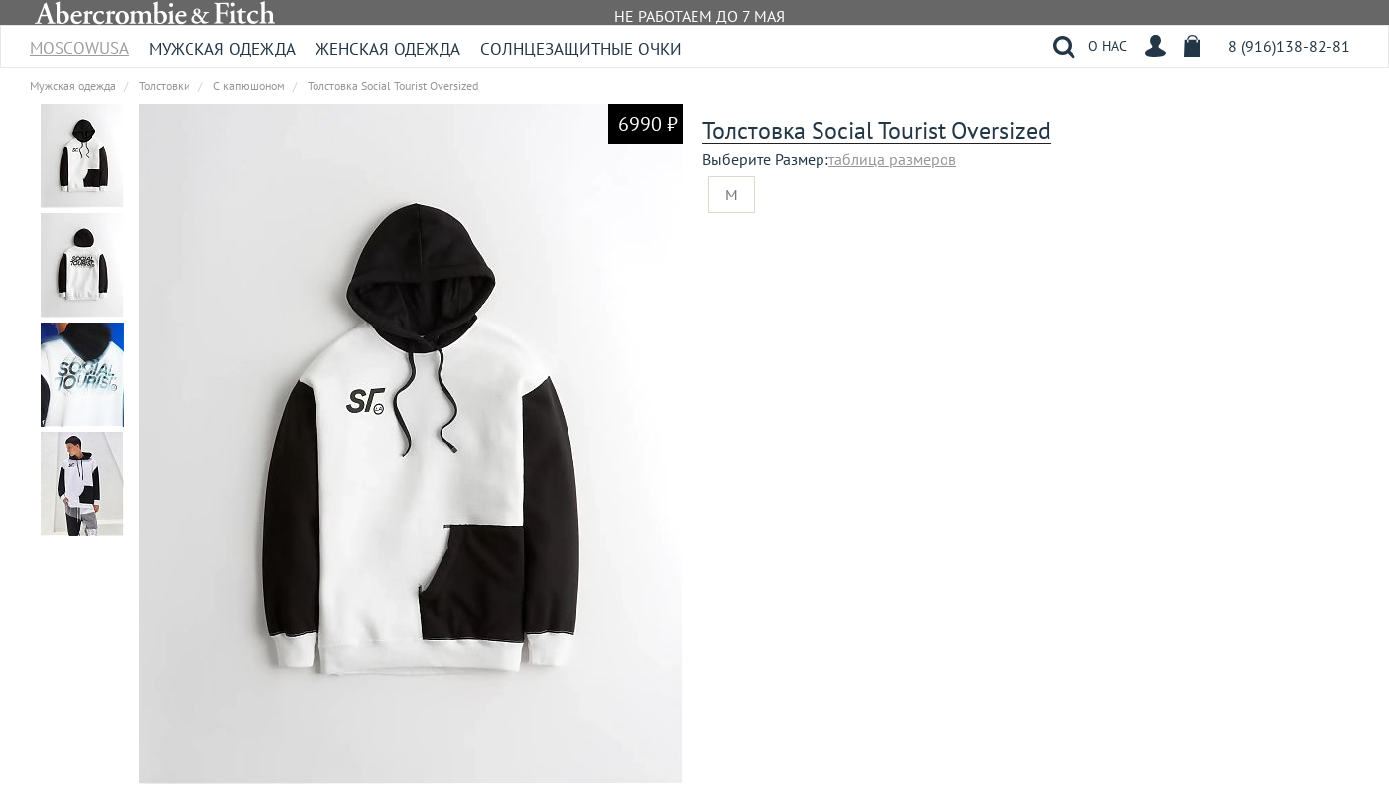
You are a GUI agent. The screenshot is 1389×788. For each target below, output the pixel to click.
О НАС (1107, 46)
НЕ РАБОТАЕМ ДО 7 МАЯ (699, 16)
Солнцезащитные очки (581, 49)
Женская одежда (388, 49)
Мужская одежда (222, 49)
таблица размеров (892, 159)
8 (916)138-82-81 (1289, 46)
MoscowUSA (79, 41)
